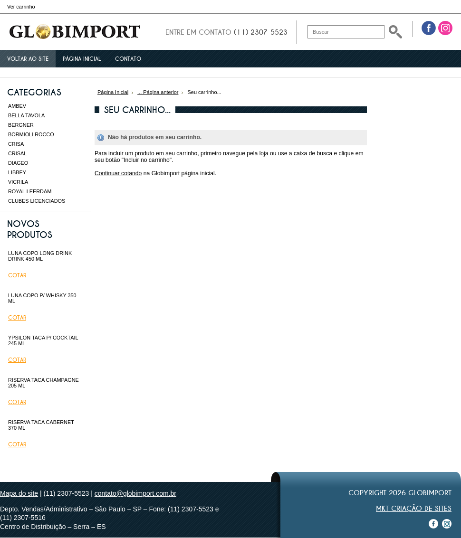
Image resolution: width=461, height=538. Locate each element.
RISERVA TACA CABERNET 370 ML (41, 425)
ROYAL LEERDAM (29, 191)
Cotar (17, 275)
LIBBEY (17, 172)
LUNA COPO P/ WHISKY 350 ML (42, 298)
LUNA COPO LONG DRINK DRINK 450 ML (40, 256)
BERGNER (21, 125)
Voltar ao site (27, 59)
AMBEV (17, 106)
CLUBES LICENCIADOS (36, 201)
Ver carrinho (21, 6)
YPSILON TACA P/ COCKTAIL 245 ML (43, 340)
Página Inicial (112, 92)
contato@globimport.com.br (135, 493)
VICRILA (18, 182)
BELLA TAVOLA (26, 115)
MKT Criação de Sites (413, 508)
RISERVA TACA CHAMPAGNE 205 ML (43, 382)
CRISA (16, 144)
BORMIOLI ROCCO (31, 134)
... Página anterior (157, 92)
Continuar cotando (118, 173)
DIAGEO (18, 163)
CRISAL (17, 153)
